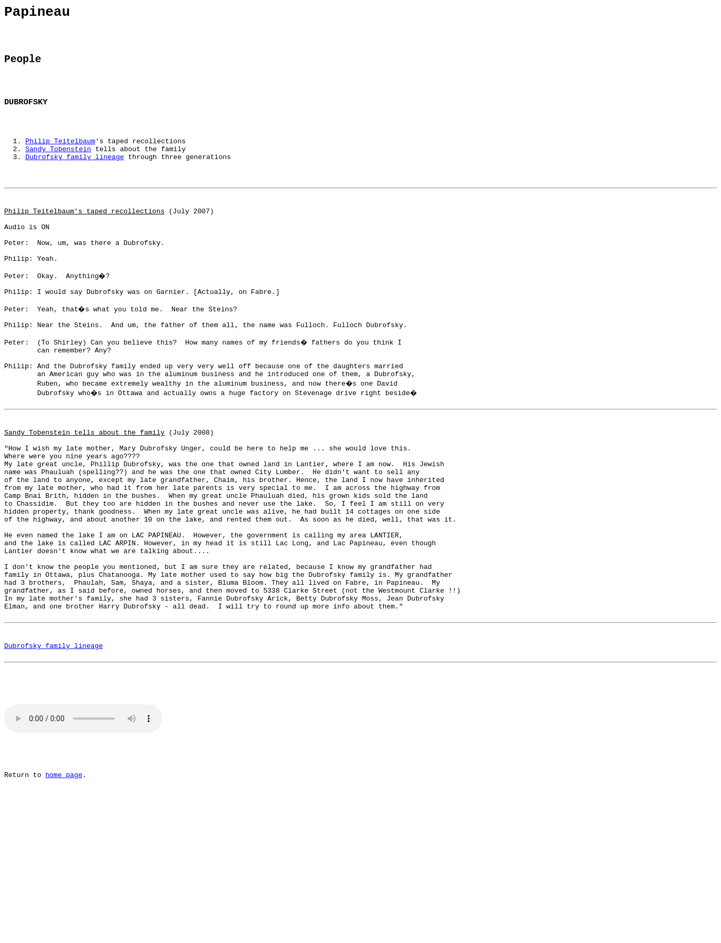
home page (63, 893)
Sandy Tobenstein (58, 168)
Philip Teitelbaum (60, 158)
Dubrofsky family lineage (74, 177)
